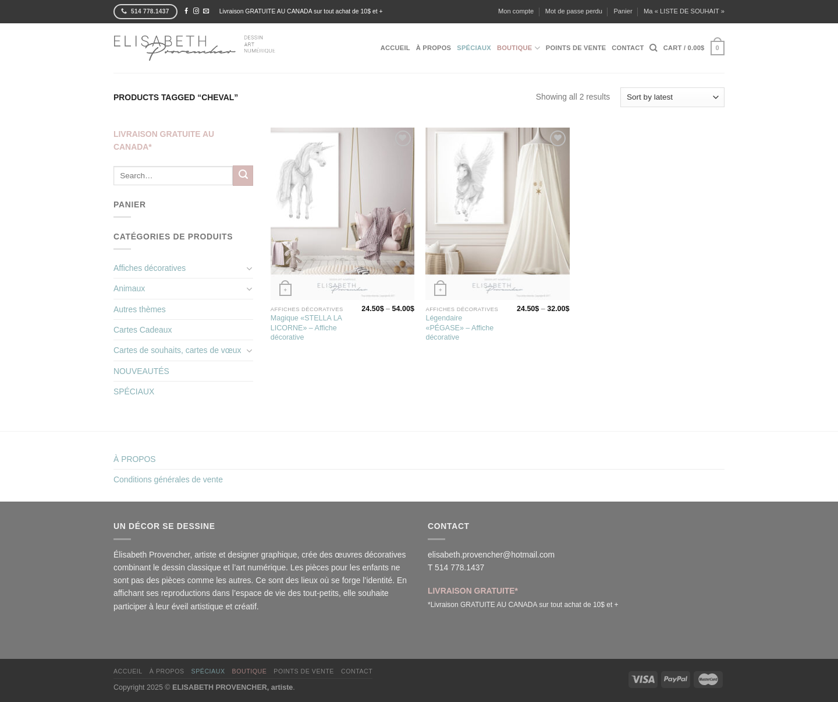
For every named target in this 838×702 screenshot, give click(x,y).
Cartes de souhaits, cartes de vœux (177, 350)
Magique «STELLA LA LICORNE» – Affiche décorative (306, 327)
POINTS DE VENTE (576, 47)
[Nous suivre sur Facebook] (186, 11)
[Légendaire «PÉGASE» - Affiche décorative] (497, 214)
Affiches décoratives (149, 268)
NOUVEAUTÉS (141, 371)
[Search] (653, 47)
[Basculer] (250, 268)
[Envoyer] (243, 175)
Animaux (129, 288)
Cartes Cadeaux (142, 329)
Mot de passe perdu (573, 11)
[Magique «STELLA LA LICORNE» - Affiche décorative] (342, 214)
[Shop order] (672, 97)
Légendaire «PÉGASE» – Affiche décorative (459, 327)
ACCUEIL (395, 47)
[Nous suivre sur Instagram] (196, 11)
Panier (622, 11)
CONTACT (628, 47)
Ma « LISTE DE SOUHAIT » (684, 11)
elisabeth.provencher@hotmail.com (491, 554)
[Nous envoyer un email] (206, 11)
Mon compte (516, 11)
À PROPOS (434, 47)
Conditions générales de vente (168, 479)
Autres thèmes (139, 309)
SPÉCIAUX (133, 391)
